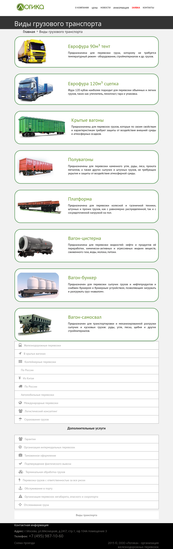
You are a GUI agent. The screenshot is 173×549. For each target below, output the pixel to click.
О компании (82, 8)
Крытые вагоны (87, 120)
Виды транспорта (86, 515)
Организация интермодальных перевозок (47, 447)
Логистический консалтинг (38, 411)
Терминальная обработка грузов (42, 472)
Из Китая (26, 378)
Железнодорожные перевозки (40, 345)
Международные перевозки (38, 403)
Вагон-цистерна (84, 238)
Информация (121, 7)
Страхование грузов (34, 419)
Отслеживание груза (34, 505)
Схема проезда (24, 543)
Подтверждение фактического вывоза (45, 464)
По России (27, 370)
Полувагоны (80, 159)
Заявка (136, 8)
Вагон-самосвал (85, 317)
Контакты (148, 8)
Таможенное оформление (37, 455)
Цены (95, 7)
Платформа (80, 199)
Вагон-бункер (82, 277)
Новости (105, 8)
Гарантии (27, 439)
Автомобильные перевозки (37, 395)
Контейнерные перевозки (37, 362)
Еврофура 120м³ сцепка (93, 83)
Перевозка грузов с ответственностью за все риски (52, 480)
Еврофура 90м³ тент (89, 46)
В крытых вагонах (32, 353)
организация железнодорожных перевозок (138, 545)
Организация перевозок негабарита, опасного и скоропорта (58, 496)
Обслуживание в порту (36, 488)
